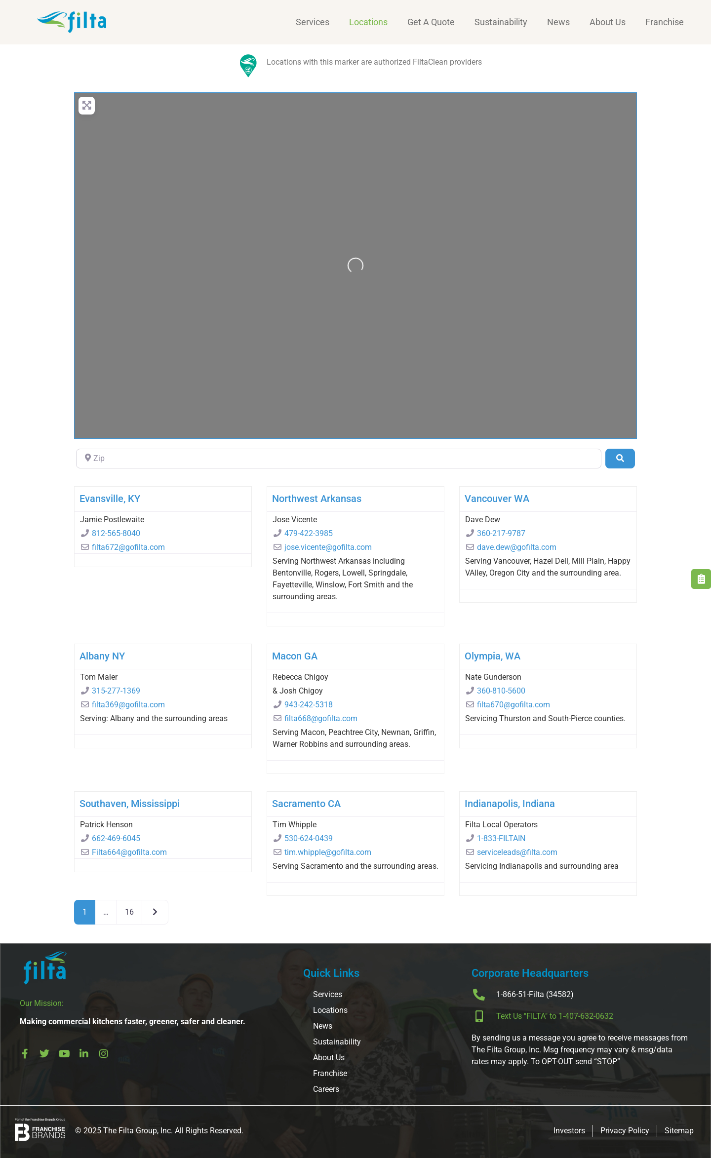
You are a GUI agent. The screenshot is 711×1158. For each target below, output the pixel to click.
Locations (368, 22)
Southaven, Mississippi (129, 804)
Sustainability (500, 22)
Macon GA (294, 656)
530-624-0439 (308, 838)
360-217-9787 (501, 533)
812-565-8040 (116, 533)
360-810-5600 (501, 690)
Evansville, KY (109, 498)
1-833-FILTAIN (501, 838)
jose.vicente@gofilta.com (328, 547)
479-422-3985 (308, 533)
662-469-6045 (116, 838)
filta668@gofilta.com (320, 718)
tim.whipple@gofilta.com (327, 852)
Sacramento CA (306, 804)
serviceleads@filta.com (517, 852)
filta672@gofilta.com (128, 547)
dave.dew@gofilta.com (516, 547)
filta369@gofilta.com (128, 704)
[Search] (620, 458)
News (558, 22)
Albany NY (102, 656)
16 (129, 912)
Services (312, 22)
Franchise (664, 22)
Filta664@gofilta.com (129, 852)
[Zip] (338, 458)
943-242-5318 (308, 704)
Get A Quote (431, 22)
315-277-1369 (116, 690)
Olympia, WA (492, 656)
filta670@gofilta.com (513, 704)
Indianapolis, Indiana (510, 804)
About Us (608, 22)
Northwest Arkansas (316, 498)
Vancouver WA (497, 498)
